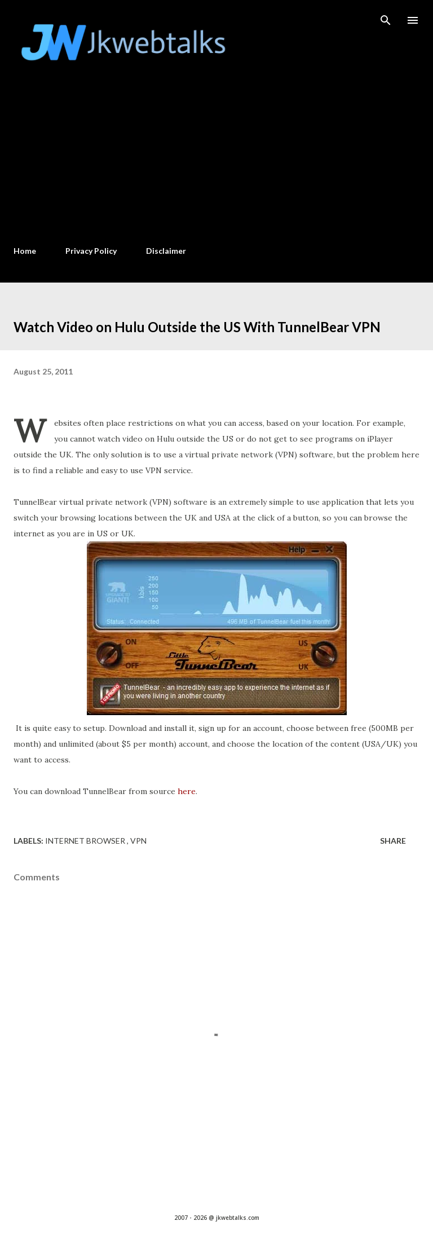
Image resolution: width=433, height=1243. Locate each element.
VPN (138, 840)
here (187, 791)
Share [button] (393, 840)
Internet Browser (86, 840)
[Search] (385, 20)
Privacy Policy (91, 250)
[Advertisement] (216, 153)
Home (25, 250)
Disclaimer (166, 250)
